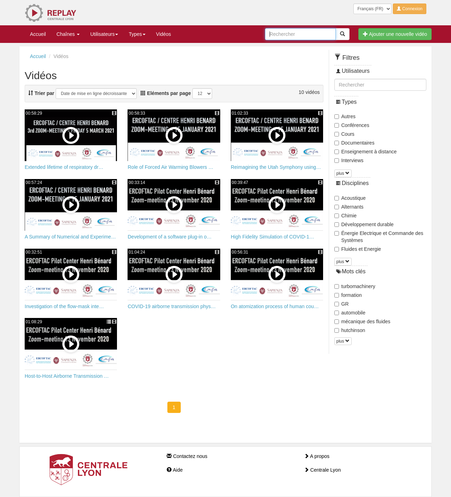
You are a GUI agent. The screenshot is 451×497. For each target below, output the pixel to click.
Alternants (349, 207)
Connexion (409, 8)
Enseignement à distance (365, 151)
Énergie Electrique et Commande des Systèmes (379, 236)
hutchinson (349, 330)
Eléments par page (166, 93)
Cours (344, 134)
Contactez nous (187, 456)
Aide (175, 470)
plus (343, 173)
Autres (345, 116)
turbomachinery (355, 286)
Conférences (351, 125)
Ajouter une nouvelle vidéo (395, 34)
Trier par (41, 93)
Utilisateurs (104, 34)
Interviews (349, 160)
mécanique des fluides (362, 321)
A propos (316, 456)
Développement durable (364, 224)
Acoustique (350, 198)
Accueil (38, 34)
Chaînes (68, 34)
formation (348, 295)
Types (137, 34)
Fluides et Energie (357, 249)
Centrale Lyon (322, 470)
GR (341, 304)
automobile (350, 313)
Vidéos (163, 34)
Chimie (345, 215)
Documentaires (354, 143)
